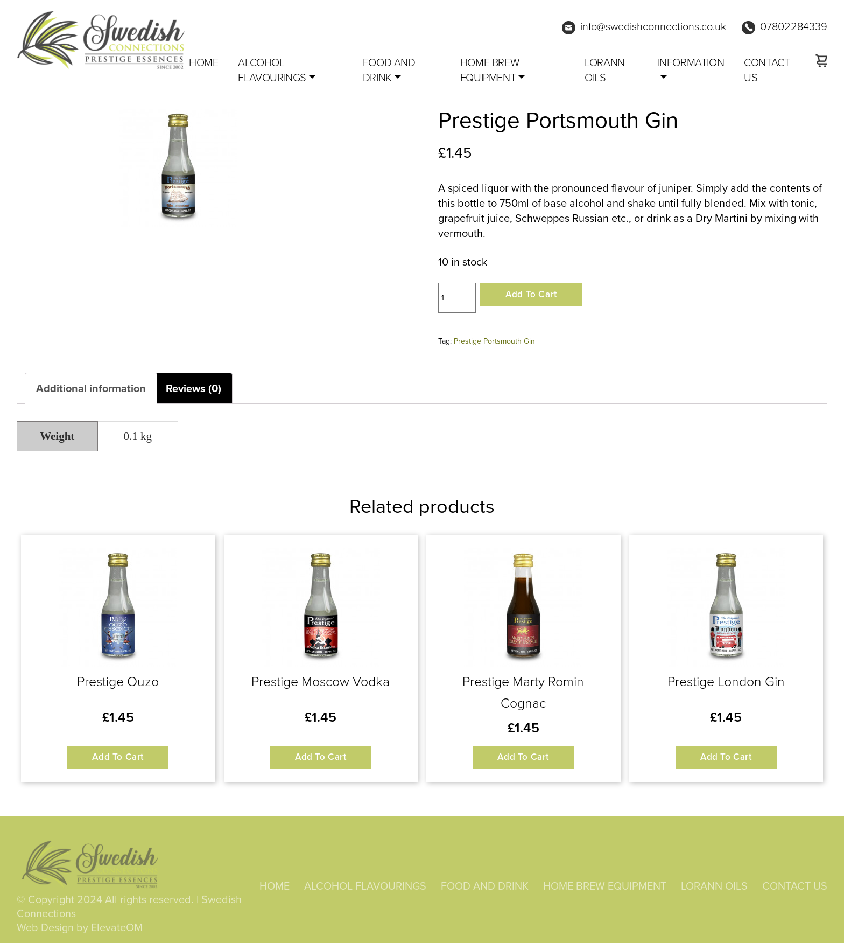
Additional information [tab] (91, 388)
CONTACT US (767, 70)
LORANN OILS (605, 70)
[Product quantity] (457, 298)
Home (203, 62)
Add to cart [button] (118, 757)
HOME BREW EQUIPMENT (489, 70)
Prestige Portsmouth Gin (494, 341)
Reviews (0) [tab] (193, 388)
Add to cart (531, 294)
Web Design (45, 929)
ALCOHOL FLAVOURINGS (272, 70)
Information (691, 62)
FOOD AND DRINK (389, 70)
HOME (274, 888)
